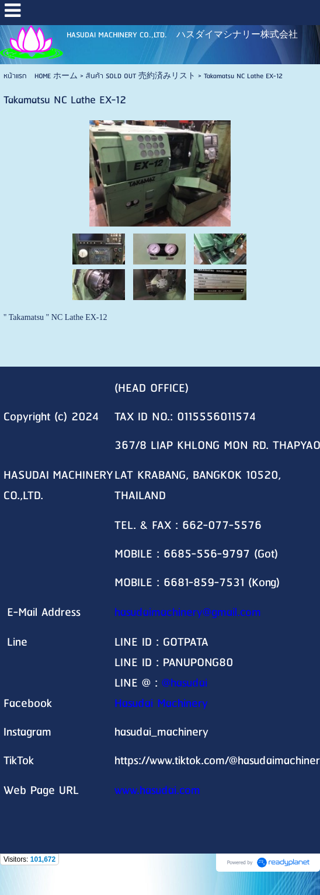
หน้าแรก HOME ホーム (41, 76)
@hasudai (184, 683)
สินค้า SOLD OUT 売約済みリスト (141, 76)
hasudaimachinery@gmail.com (187, 613)
